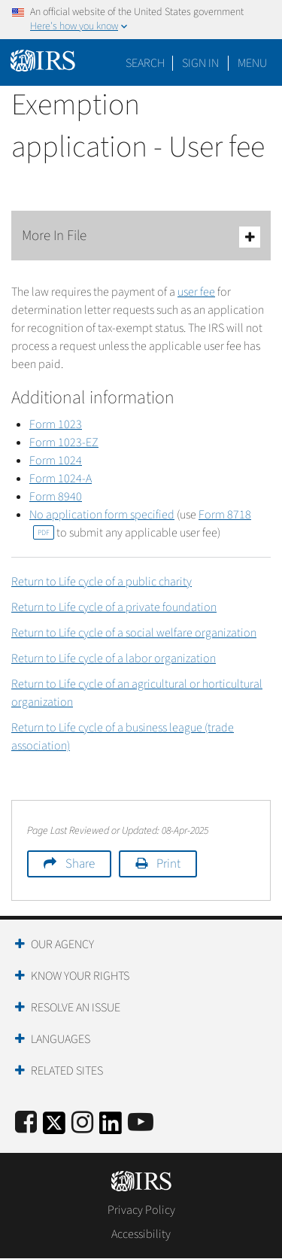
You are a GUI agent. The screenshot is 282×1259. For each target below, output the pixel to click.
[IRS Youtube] (140, 1123)
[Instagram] (82, 1123)
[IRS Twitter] (54, 1127)
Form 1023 (55, 424)
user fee (196, 292)
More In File (141, 237)
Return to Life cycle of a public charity (101, 581)
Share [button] (80, 864)
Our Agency (62, 944)
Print (168, 864)
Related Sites (67, 1071)
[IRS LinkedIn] (110, 1127)
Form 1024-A (60, 478)
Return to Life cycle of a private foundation (114, 607)
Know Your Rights (80, 976)
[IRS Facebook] (26, 1123)
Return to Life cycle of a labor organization (113, 658)
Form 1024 (55, 460)
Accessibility (141, 1234)
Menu (252, 63)
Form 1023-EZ (64, 442)
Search (145, 63)
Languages (60, 1039)
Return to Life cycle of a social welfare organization (133, 633)
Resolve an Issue (75, 1007)
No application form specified (101, 514)
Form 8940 (55, 496)
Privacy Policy (141, 1210)
